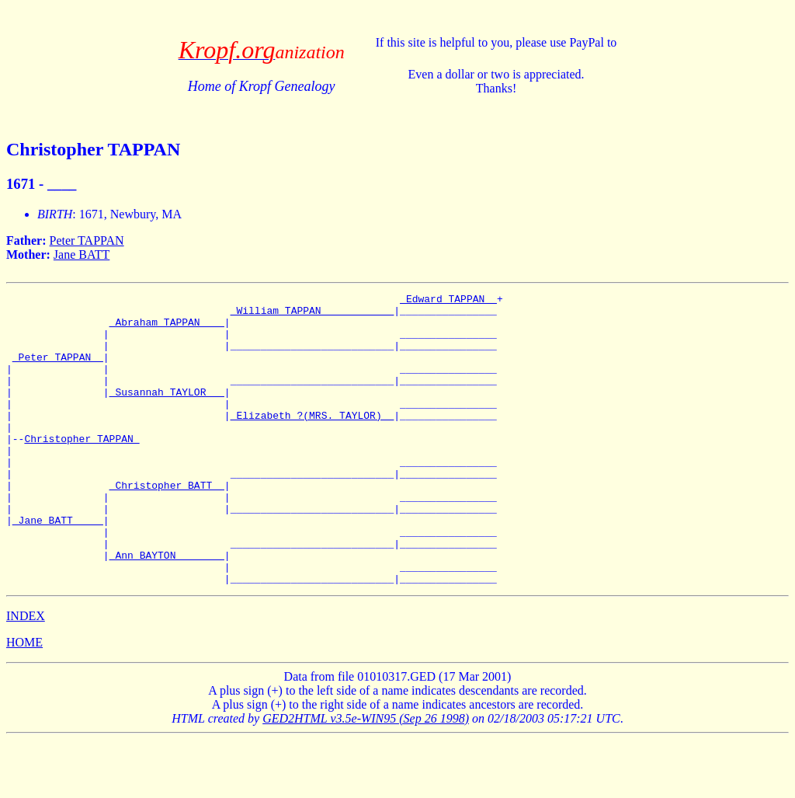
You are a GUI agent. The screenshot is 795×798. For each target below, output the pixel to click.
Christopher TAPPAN (81, 469)
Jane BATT (81, 254)
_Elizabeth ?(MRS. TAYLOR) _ (312, 441)
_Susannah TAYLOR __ (166, 413)
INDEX (25, 674)
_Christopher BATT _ (166, 524)
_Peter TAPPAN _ (57, 371)
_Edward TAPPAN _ (448, 301)
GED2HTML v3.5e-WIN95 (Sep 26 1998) (365, 776)
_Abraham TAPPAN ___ (166, 329)
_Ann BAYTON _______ (166, 608)
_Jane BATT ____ (57, 566)
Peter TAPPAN (87, 240)
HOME (24, 700)
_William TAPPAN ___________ (312, 315)
